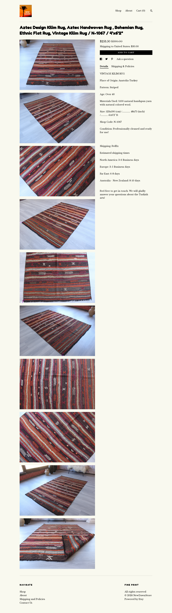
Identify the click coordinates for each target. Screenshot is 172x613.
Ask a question (125, 59)
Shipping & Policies (122, 66)
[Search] (151, 11)
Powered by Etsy (134, 599)
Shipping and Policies (32, 599)
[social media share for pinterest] (112, 59)
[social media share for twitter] (106, 59)
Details (104, 66)
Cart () (140, 10)
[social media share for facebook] (101, 59)
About (128, 10)
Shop (118, 10)
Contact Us (26, 602)
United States (122, 46)
